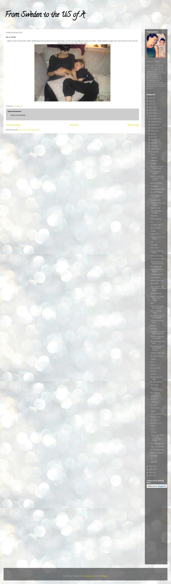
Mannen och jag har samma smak (157, 317)
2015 (151, 104)
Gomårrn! (153, 432)
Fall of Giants (155, 408)
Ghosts (152, 371)
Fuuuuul (153, 325)
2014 (151, 107)
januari (153, 152)
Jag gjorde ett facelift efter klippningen (157, 332)
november (154, 122)
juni (152, 137)
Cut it (152, 429)
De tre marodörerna (157, 444)
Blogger (105, 576)
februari (154, 149)
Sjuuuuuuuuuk (155, 208)
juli (152, 134)
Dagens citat (154, 234)
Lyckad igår (154, 396)
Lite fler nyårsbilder (157, 450)
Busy (152, 303)
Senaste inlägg (13, 125)
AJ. (151, 459)
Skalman (153, 374)
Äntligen (153, 359)
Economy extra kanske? (155, 172)
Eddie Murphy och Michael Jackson (157, 263)
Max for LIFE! (155, 368)
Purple (152, 154)
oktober (154, 125)
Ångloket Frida (155, 200)
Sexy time (153, 216)
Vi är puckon (154, 420)
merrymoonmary (89, 576)
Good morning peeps (157, 189)
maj (152, 140)
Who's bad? (154, 248)
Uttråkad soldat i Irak (157, 353)
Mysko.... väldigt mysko (156, 312)
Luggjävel (153, 157)
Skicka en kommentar (18, 115)
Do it (152, 362)
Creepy (152, 231)
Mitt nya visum (155, 417)
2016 (151, 101)
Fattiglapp (153, 160)
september (155, 128)
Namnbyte (153, 245)
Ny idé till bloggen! (156, 192)
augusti (153, 131)
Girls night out (155, 393)
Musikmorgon (155, 277)
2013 (151, 110)
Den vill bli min (155, 228)
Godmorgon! (154, 402)
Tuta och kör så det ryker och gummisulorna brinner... (157, 438)
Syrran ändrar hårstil (157, 259)
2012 (151, 113)
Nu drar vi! (154, 399)
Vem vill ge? (154, 385)
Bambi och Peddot (156, 453)
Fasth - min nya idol (157, 447)
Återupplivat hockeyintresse (156, 389)
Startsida (74, 125)
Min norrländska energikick (156, 196)
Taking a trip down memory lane (156, 167)
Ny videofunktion (156, 382)
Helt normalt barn (156, 414)
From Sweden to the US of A (45, 15)
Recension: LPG (156, 423)
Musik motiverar (155, 219)
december (154, 119)
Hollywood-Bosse (156, 183)
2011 (151, 116)
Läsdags (153, 164)
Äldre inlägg (133, 125)
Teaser (152, 426)
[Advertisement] (156, 526)
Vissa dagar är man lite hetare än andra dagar (158, 288)
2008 (151, 472)
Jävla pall (153, 462)
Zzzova (152, 365)
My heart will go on (156, 356)
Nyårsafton (154, 456)
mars (153, 146)
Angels (152, 411)
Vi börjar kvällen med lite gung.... (157, 204)
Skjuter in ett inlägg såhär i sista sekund (157, 298)
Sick (151, 222)
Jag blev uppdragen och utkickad (157, 337)
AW (151, 242)
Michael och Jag (156, 266)
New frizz (153, 328)
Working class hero (157, 280)
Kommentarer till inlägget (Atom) (29, 130)
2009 (151, 469)
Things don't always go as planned (157, 307)
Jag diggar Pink (155, 225)
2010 (151, 466)
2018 (151, 98)
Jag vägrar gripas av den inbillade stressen (157, 348)
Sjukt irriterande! (156, 293)
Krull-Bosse (154, 186)
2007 (151, 475)
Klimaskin (153, 405)
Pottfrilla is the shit (156, 274)
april (152, 143)
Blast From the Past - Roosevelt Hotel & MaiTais (157, 178)
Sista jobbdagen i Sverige (156, 212)
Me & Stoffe (154, 283)
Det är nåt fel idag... (157, 256)
